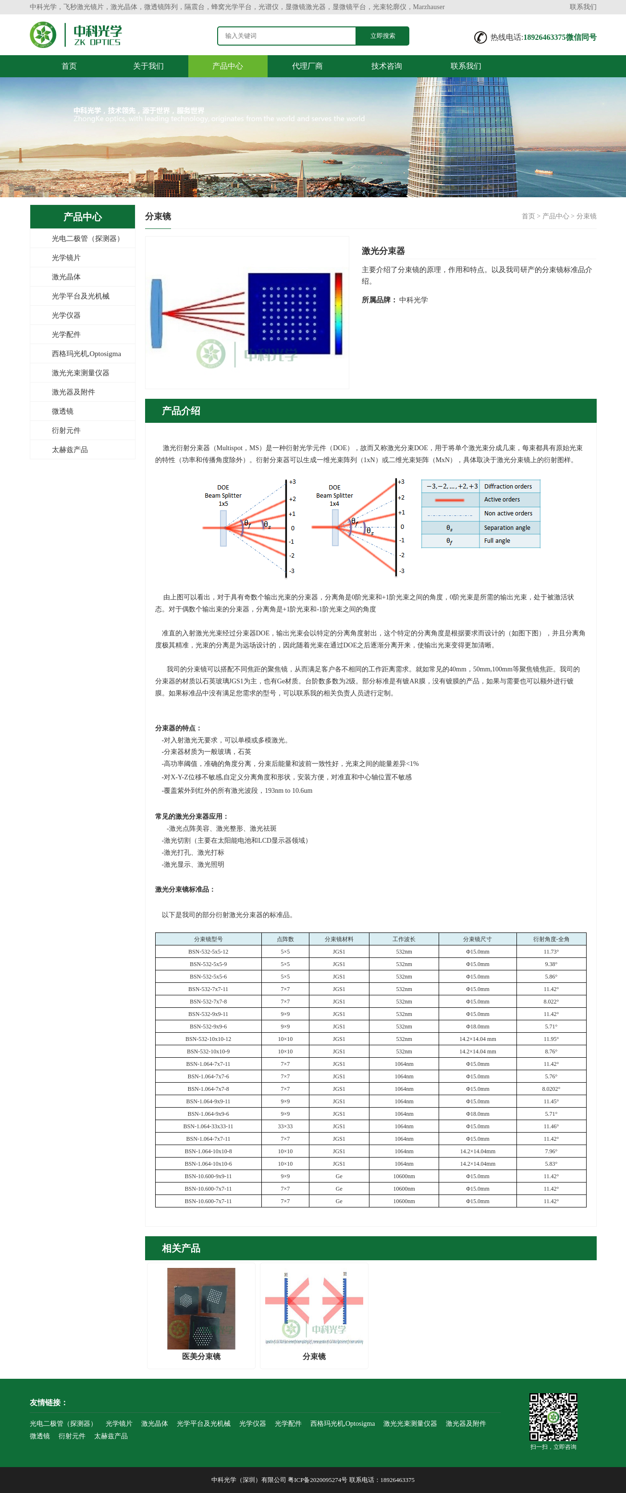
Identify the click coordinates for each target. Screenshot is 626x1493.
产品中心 (227, 66)
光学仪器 (66, 315)
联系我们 (583, 7)
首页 (69, 66)
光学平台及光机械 (81, 296)
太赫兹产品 (70, 450)
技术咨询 (386, 66)
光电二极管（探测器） (88, 238)
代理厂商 (307, 66)
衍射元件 (66, 430)
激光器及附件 (73, 392)
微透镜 (63, 411)
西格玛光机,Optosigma (87, 354)
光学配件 (66, 334)
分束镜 (587, 216)
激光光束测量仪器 (81, 373)
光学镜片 (66, 258)
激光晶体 (66, 277)
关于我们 (148, 66)
